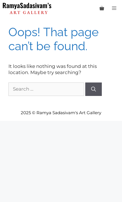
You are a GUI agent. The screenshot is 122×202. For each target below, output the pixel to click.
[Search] (93, 89)
